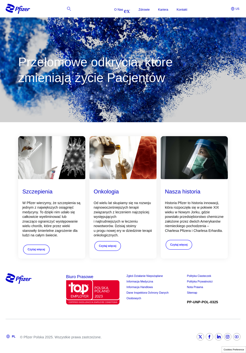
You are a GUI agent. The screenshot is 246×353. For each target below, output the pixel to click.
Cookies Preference (234, 349)
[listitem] (214, 9)
